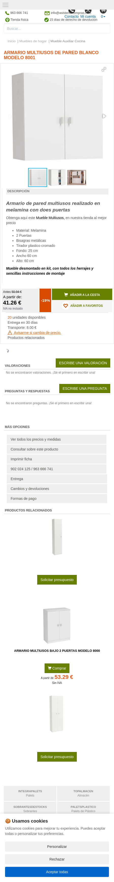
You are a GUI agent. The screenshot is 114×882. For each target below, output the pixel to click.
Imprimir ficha (21, 459)
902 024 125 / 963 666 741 (32, 469)
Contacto (71, 12)
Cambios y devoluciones (30, 489)
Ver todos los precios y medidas (36, 439)
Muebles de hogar (33, 41)
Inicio (12, 41)
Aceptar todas (57, 872)
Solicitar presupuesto (57, 580)
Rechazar (57, 859)
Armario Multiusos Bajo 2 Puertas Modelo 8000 (57, 651)
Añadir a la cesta (82, 295)
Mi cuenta (88, 12)
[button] (104, 69)
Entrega (17, 479)
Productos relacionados (26, 338)
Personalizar (57, 847)
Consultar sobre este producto (34, 449)
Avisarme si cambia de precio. (34, 333)
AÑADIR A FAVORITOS (82, 306)
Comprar (57, 668)
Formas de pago (23, 499)
